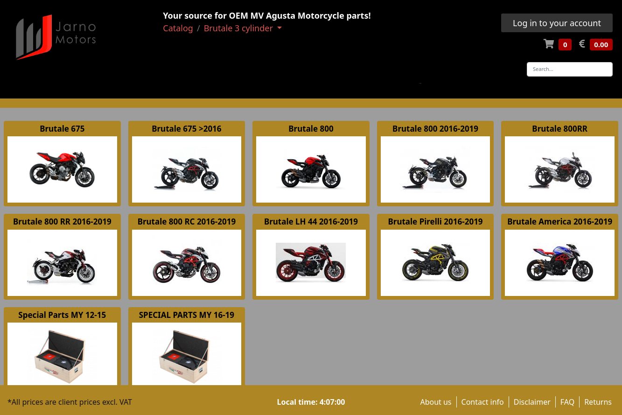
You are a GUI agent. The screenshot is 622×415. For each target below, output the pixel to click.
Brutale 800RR (559, 128)
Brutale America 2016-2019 (559, 221)
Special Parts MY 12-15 (62, 314)
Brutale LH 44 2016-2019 (311, 221)
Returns (598, 402)
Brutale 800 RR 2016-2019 (62, 221)
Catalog (178, 28)
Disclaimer (532, 402)
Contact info (482, 402)
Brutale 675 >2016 (186, 128)
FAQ (567, 402)
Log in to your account (557, 22)
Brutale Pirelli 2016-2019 (435, 221)
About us (435, 402)
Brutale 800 (310, 128)
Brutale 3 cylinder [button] (239, 28)
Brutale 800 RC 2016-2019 (187, 221)
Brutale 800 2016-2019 (435, 128)
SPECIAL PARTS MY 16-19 (186, 314)
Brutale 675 (62, 128)
